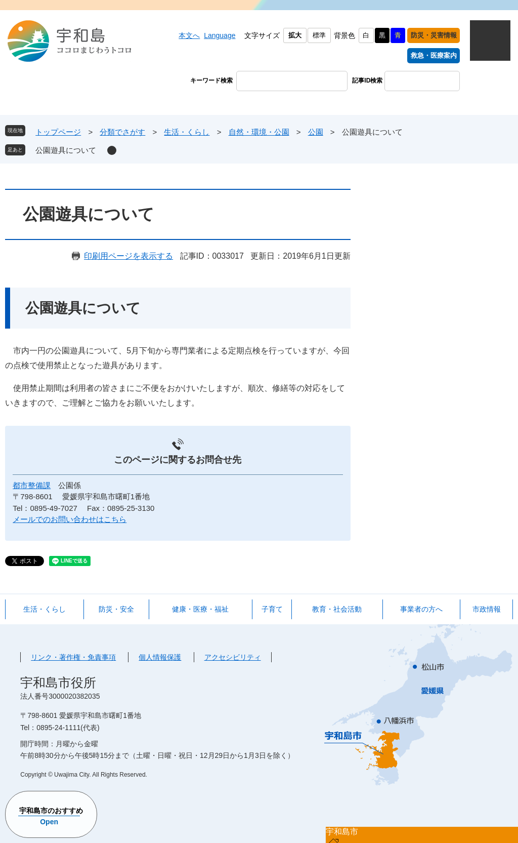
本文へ (189, 35)
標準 (319, 35)
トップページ (58, 132)
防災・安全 (116, 609)
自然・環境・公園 (259, 132)
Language (219, 35)
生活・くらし (186, 132)
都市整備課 (32, 485)
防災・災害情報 (434, 35)
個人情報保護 (160, 657)
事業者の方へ (421, 609)
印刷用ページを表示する (128, 256)
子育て (272, 609)
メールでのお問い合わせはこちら (69, 519)
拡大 (294, 35)
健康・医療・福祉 (200, 609)
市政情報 (486, 609)
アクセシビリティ (232, 657)
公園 (315, 132)
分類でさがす (122, 132)
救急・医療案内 (434, 55)
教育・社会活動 (337, 609)
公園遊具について (65, 150)
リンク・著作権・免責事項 (73, 657)
